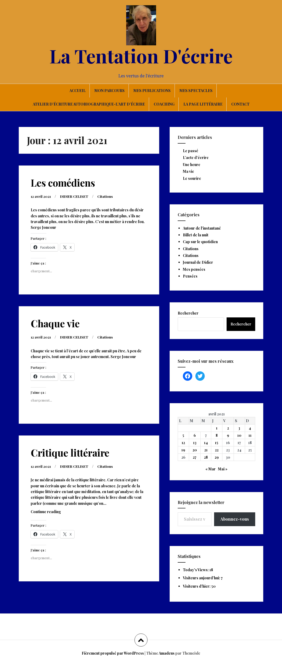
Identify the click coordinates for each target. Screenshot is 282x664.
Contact (240, 104)
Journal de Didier (198, 262)
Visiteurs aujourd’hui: (202, 577)
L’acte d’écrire (196, 157)
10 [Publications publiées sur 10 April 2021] (239, 435)
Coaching (164, 104)
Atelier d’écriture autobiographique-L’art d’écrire (89, 104)
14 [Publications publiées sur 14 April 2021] (206, 442)
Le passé (190, 150)
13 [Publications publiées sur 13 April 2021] (194, 442)
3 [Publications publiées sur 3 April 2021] (239, 428)
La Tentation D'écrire (141, 55)
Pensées (190, 276)
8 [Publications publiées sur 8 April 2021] (217, 435)
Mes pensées (194, 269)
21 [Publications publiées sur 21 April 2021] (206, 449)
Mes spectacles (196, 90)
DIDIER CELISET (76, 196)
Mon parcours (109, 90)
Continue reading (53, 512)
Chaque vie (55, 323)
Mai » (222, 468)
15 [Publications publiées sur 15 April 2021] (216, 442)
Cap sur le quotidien (200, 241)
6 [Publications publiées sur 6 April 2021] (195, 435)
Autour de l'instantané (202, 228)
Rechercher (188, 313)
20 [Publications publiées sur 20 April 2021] (195, 449)
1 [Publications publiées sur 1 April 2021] (216, 428)
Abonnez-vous (234, 519)
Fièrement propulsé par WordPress (113, 653)
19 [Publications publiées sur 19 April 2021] (183, 449)
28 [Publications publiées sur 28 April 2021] (206, 457)
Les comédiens (63, 182)
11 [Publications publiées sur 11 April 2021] (250, 435)
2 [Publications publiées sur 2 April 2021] (228, 428)
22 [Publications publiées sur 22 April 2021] (217, 449)
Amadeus (167, 653)
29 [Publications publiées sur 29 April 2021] (217, 457)
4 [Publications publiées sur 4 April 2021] (250, 428)
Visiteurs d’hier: (197, 586)
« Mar (211, 468)
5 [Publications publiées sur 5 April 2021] (183, 435)
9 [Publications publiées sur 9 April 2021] (228, 435)
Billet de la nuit (195, 234)
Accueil (77, 90)
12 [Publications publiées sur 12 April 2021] (183, 442)
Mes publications (152, 90)
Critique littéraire (70, 452)
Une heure (191, 164)
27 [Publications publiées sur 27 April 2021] (194, 457)
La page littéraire (202, 104)
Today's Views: (196, 569)
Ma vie (188, 171)
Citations (109, 196)
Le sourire (192, 178)
